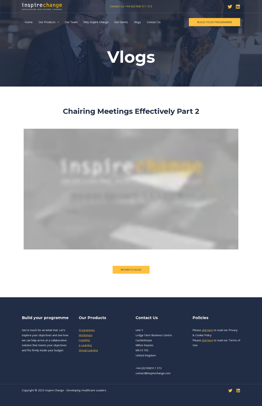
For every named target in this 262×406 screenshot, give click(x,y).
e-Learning (85, 345)
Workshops (86, 335)
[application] (56, 22)
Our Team (70, 22)
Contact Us (151, 22)
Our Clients (119, 22)
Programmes (87, 330)
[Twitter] (230, 6)
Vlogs (135, 22)
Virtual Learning (88, 350)
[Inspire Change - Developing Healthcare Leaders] (42, 6)
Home (28, 22)
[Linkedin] (238, 6)
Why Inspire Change (94, 22)
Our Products (48, 22)
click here (207, 330)
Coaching (84, 340)
